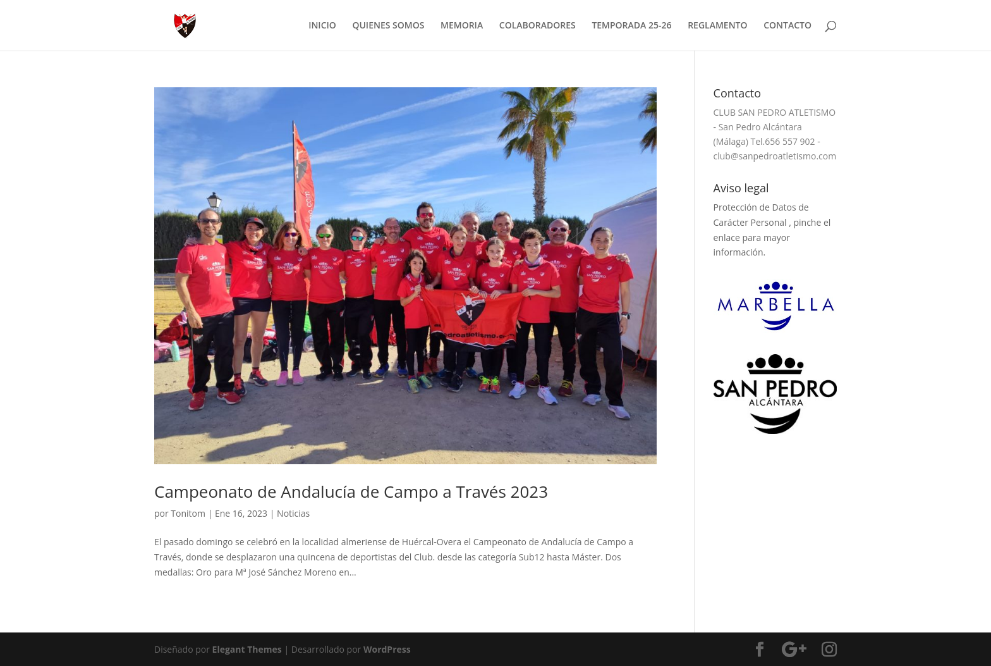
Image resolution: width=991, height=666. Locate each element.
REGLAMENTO (717, 26)
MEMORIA (462, 26)
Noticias (293, 513)
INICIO (322, 26)
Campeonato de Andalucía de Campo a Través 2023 (351, 491)
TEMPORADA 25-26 (631, 26)
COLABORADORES (537, 26)
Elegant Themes (247, 649)
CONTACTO (787, 26)
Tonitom (188, 513)
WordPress (387, 649)
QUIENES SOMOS (388, 26)
